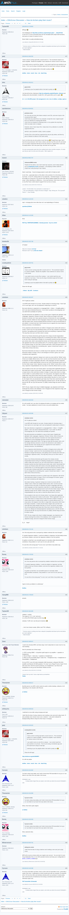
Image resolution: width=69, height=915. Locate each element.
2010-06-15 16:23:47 (27, 297)
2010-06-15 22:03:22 (27, 725)
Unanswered (64, 14)
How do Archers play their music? (39, 20)
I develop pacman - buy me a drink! (48, 222)
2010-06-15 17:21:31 (27, 529)
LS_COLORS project (30, 99)
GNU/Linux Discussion (15, 20)
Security (55, 3)
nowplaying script (33, 166)
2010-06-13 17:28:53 (27, 26)
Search (13, 11)
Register (18, 11)
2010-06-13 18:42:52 (27, 56)
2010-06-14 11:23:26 (27, 215)
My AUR (30, 290)
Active (58, 14)
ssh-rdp (34, 249)
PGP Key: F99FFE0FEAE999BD (30, 222)
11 (25, 23)
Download (65, 3)
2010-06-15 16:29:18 (27, 400)
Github (25, 290)
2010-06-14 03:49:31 (27, 108)
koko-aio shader (38, 250)
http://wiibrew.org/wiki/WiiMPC (30, 756)
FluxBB (66, 909)
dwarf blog (44, 73)
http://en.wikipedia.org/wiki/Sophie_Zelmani (51, 93)
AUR (59, 3)
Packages (35, 3)
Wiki (45, 3)
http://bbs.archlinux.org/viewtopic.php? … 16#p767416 (47, 32)
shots (28, 73)
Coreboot (35, 290)
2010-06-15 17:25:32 (27, 554)
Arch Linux (9, 2)
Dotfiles (24, 588)
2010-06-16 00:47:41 (27, 842)
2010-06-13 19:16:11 (27, 82)
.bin (39, 73)
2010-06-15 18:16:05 (27, 611)
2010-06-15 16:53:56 (27, 413)
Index (3, 11)
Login (23, 11)
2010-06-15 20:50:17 (27, 682)
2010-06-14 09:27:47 (27, 157)
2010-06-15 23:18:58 (27, 793)
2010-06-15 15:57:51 (27, 263)
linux (36, 73)
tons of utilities (53, 99)
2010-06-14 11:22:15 (27, 199)
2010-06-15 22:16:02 (27, 770)
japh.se (64, 99)
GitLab (50, 3)
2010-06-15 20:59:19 (27, 709)
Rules (7, 11)
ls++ (23, 99)
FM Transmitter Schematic (29, 881)
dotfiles (24, 73)
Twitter (24, 676)
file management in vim (43, 99)
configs (60, 99)
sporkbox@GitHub (27, 206)
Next (29, 23)
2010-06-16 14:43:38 (27, 868)
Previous (7, 23)
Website (6, 75)
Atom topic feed (64, 906)
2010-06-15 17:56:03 (27, 594)
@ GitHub (24, 692)
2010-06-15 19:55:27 (27, 641)
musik (32, 73)
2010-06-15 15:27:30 (27, 241)
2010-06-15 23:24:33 (27, 819)
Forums (41, 3)
